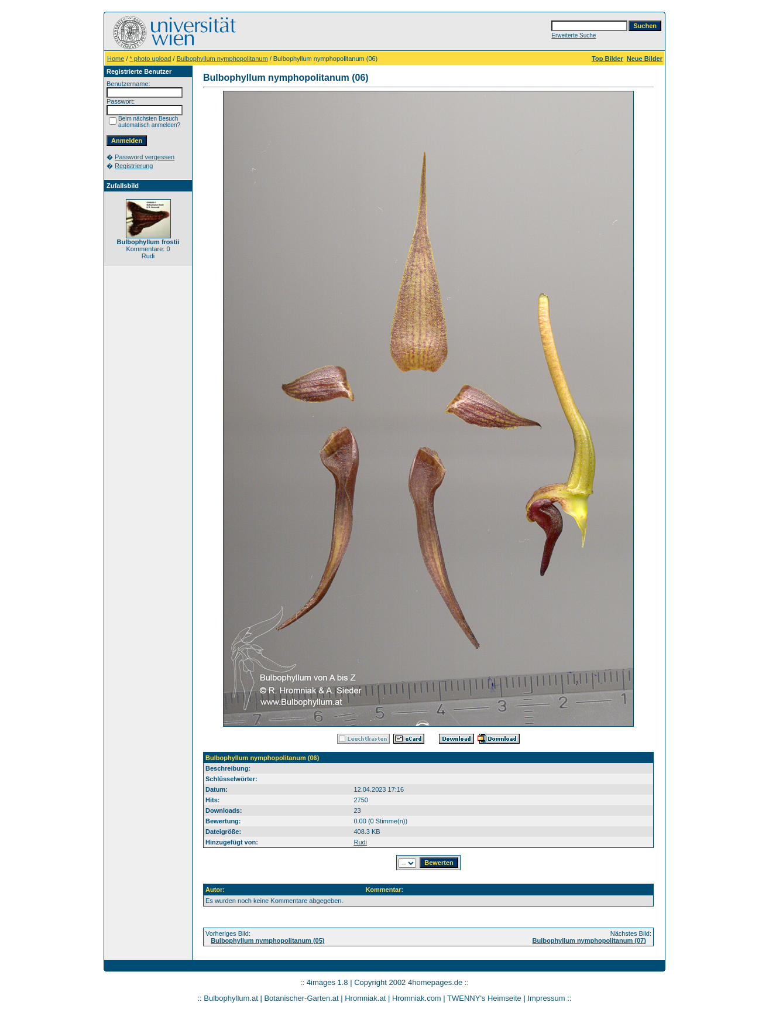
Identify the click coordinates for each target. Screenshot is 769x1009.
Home (115, 58)
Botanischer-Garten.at (301, 998)
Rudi (360, 842)
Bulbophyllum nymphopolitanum (222, 58)
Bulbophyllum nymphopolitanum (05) (267, 940)
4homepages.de (435, 982)
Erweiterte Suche (573, 35)
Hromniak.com (416, 998)
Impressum (546, 998)
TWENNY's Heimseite (484, 998)
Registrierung (134, 165)
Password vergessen (144, 156)
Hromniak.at (365, 998)
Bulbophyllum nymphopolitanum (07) (589, 940)
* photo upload (150, 58)
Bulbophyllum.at (231, 998)
